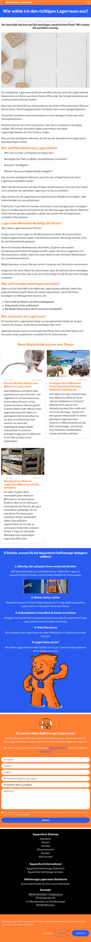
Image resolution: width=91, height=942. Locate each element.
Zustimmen (80, 933)
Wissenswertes (45, 849)
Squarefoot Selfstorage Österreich (46, 868)
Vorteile (45, 846)
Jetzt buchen (45, 856)
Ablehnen (62, 933)
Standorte (45, 838)
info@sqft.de (45, 751)
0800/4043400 (58, 747)
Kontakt (45, 853)
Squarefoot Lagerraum (16, 2)
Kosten (45, 842)
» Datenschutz (47, 933)
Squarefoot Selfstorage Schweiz (45, 872)
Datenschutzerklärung (24, 814)
